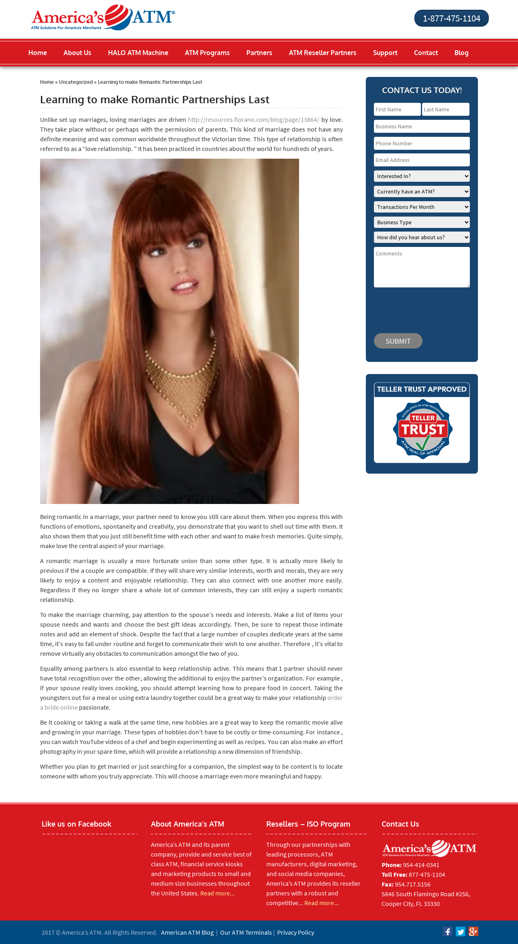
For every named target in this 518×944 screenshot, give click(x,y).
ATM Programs (207, 53)
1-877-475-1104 (451, 18)
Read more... (217, 893)
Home (37, 53)
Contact (426, 53)
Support (385, 53)
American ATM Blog (187, 932)
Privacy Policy (295, 932)
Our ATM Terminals (246, 932)
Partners (259, 53)
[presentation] (422, 306)
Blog (461, 53)
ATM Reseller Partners (323, 53)
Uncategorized (76, 82)
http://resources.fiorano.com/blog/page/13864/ (253, 119)
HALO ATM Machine (138, 53)
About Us (77, 53)
